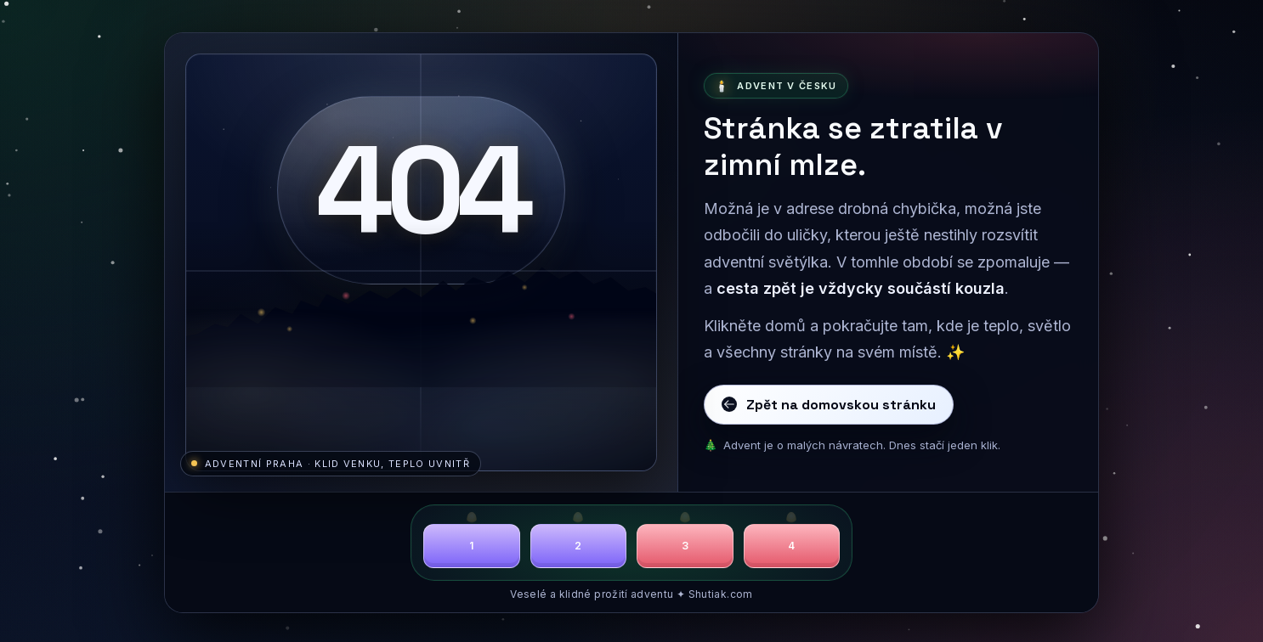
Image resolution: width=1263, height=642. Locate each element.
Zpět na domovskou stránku (829, 405)
